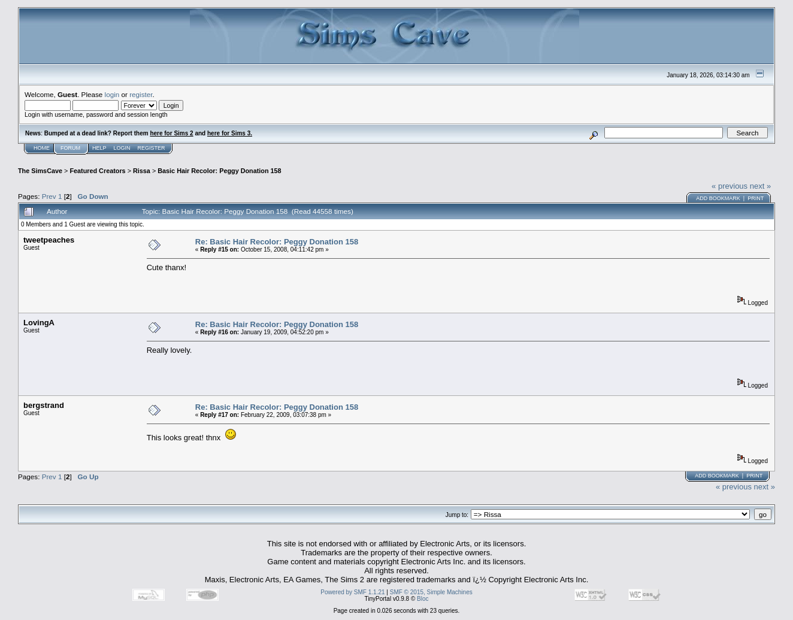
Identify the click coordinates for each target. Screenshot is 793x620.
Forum (70, 148)
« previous (729, 186)
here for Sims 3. (229, 133)
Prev (49, 196)
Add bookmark (718, 198)
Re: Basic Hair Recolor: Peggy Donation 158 (276, 241)
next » (760, 186)
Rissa (141, 170)
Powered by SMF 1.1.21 (352, 592)
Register (151, 148)
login (112, 94)
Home (42, 148)
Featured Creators (97, 170)
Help (99, 148)
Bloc (422, 598)
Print (755, 198)
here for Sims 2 (171, 133)
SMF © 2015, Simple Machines (431, 592)
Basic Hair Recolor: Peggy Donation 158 (219, 170)
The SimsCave (40, 170)
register (140, 94)
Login (122, 148)
